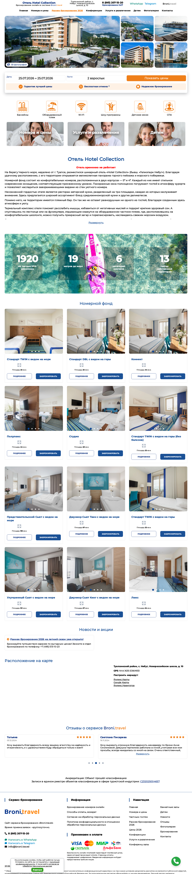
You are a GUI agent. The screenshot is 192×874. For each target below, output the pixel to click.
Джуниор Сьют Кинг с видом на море (94, 597)
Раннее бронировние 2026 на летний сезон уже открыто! (45, 639)
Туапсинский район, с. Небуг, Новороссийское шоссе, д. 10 (82, 3)
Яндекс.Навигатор (124, 685)
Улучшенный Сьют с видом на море (31, 597)
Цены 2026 (135, 829)
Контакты (167, 10)
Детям (137, 10)
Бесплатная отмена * (96, 86)
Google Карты (121, 682)
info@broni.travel (17, 846)
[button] (28, 351)
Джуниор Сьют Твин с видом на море (94, 517)
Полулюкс (14, 436)
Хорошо (37, 870)
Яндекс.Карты (122, 679)
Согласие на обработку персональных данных (93, 817)
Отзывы (164, 822)
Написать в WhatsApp (21, 839)
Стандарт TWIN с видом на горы (153, 517)
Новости (165, 817)
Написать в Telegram (20, 843)
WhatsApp (136, 3)
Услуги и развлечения (117, 10)
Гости (70, 77)
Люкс (135, 597)
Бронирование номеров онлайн (85, 807)
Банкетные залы (169, 807)
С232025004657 (150, 781)
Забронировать (48, 376)
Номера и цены (39, 10)
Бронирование (169, 831)
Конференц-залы (139, 844)
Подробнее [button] (19, 376)
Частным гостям (138, 817)
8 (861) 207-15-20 (112, 2)
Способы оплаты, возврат (81, 812)
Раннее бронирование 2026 (67, 10)
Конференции (94, 10)
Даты (9, 77)
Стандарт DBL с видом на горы (90, 359)
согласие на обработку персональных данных (41, 865)
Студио (74, 436)
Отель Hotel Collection (39, 2)
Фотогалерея (151, 10)
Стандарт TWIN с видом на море (29, 359)
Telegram (150, 3)
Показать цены (156, 78)
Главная (23, 10)
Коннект (137, 359)
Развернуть (96, 222)
